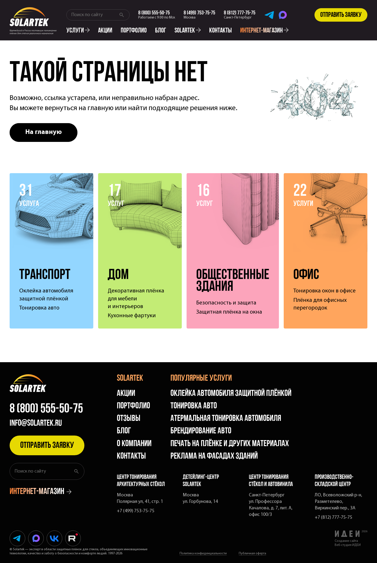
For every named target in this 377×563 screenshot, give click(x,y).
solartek (188, 30)
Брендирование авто (200, 431)
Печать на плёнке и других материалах (229, 444)
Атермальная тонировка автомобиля (225, 418)
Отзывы (128, 418)
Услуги (78, 30)
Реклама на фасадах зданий (214, 456)
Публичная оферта (252, 553)
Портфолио (134, 30)
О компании (134, 444)
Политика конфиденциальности (203, 553)
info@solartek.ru (36, 423)
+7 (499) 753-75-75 (135, 511)
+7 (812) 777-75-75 (333, 517)
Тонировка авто (193, 406)
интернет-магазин (264, 30)
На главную (43, 132)
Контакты (220, 30)
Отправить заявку (341, 15)
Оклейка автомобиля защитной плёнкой (230, 393)
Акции (105, 30)
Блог (160, 30)
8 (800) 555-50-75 (46, 409)
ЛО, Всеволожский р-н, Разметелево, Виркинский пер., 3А (338, 502)
